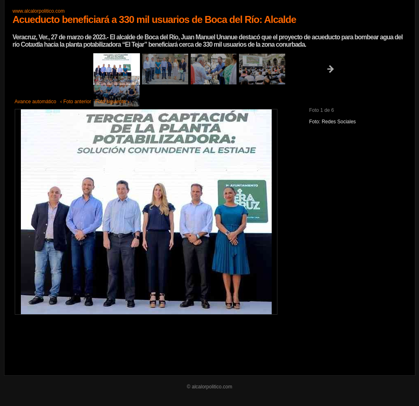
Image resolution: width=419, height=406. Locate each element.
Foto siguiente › (112, 101)
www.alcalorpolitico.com (39, 11)
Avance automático (35, 101)
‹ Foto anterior (75, 101)
